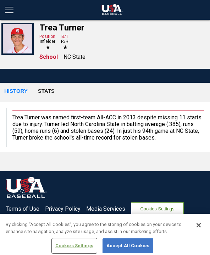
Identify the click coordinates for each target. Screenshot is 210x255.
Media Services (105, 208)
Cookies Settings (157, 208)
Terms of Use (22, 208)
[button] (16, 91)
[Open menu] (12, 10)
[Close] (198, 228)
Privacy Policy (63, 208)
